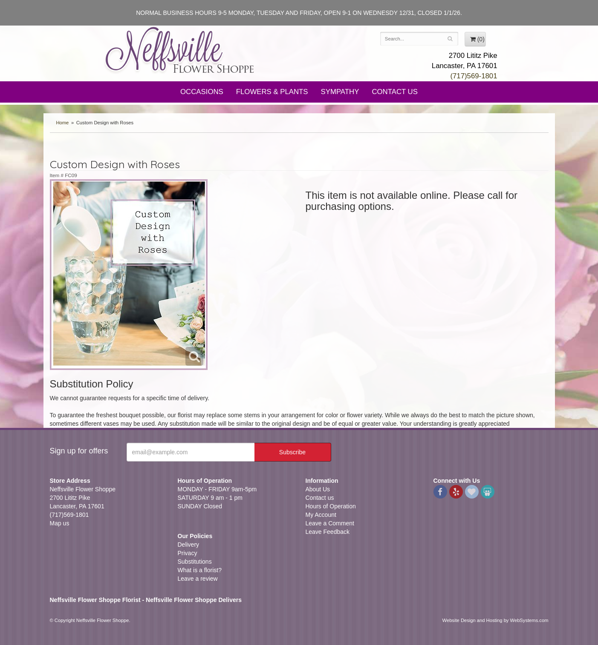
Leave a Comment (330, 523)
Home (62, 122)
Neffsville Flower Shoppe (180, 50)
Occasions (201, 92)
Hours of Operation (331, 506)
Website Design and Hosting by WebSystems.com (495, 620)
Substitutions (195, 561)
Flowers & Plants (272, 92)
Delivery (188, 544)
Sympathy (340, 92)
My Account (321, 514)
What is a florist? (200, 570)
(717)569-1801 (473, 76)
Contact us (320, 497)
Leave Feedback (328, 531)
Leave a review (198, 578)
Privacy (187, 553)
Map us (59, 523)
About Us (318, 489)
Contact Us (395, 92)
